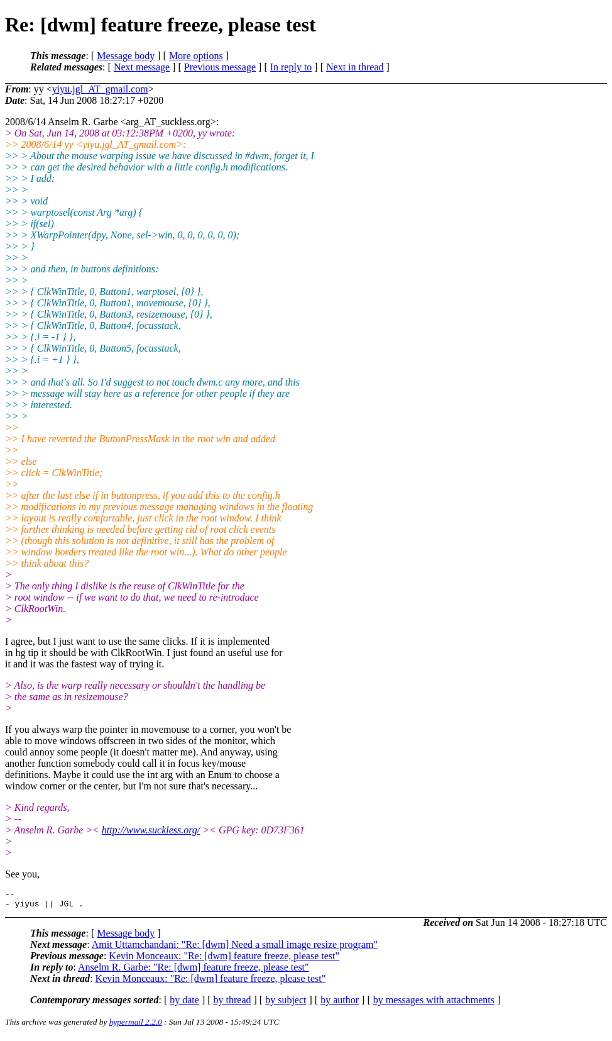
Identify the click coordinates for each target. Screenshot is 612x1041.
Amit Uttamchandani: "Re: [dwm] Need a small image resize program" (235, 948)
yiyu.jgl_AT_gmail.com (100, 89)
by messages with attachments (434, 1003)
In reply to (291, 67)
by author (339, 1003)
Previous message (220, 67)
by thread (232, 1003)
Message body (126, 55)
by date (184, 1003)
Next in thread (355, 67)
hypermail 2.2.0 (135, 1025)
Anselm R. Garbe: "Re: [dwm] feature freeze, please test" (193, 971)
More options (196, 55)
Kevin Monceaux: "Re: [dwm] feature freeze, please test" (224, 959)
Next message (142, 67)
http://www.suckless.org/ (151, 830)
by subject (285, 1003)
